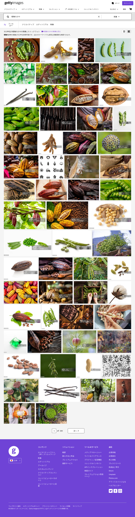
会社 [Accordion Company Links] (110, 447)
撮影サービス (67, 463)
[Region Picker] (15, 460)
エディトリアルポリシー (31, 506)
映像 (52, 24)
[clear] (99, 16)
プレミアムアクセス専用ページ (93, 475)
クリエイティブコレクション (47, 474)
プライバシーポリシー (49, 506)
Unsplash (112, 474)
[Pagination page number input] (54, 431)
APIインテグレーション (93, 467)
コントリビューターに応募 (47, 485)
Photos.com (113, 478)
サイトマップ (77, 506)
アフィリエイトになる (117, 482)
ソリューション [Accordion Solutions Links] (68, 447)
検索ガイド (88, 471)
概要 (64, 452)
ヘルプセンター (115, 485)
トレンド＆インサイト (93, 463)
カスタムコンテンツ (45, 469)
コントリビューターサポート (47, 479)
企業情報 (112, 452)
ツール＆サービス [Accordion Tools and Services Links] (91, 447)
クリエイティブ (28, 24)
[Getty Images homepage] (14, 3)
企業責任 (112, 456)
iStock (111, 471)
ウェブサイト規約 (15, 506)
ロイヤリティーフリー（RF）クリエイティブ (46, 453)
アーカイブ (42, 465)
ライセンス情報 (65, 506)
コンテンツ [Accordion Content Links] (42, 447)
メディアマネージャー (93, 452)
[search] (9, 16)
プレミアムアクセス (70, 460)
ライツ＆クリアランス (93, 456)
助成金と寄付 (114, 467)
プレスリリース (115, 463)
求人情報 (112, 460)
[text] (54, 16)
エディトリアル (42, 24)
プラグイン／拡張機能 (93, 460)
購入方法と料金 (68, 456)
